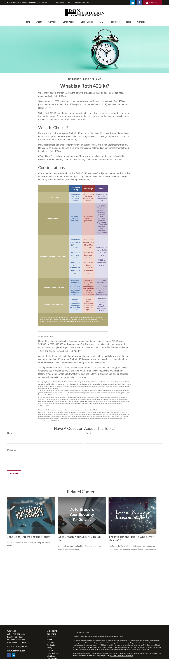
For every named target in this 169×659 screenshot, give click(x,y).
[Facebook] (139, 2)
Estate (49, 639)
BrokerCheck (118, 636)
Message (11, 450)
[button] (27, 22)
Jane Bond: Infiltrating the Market (28, 536)
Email (88, 433)
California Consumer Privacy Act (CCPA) (139, 653)
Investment (51, 637)
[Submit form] (14, 473)
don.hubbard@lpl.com (78, 2)
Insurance (51, 642)
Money (49, 648)
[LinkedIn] (132, 2)
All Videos (51, 656)
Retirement (51, 634)
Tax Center (51, 645)
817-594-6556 (57, 3)
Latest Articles (52, 653)
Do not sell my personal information (121, 655)
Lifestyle (50, 650)
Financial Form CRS (82, 632)
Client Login (152, 3)
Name (10, 433)
